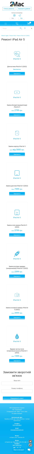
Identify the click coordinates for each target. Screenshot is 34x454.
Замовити (17, 73)
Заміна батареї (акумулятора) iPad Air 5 (17, 106)
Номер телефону (17, 390)
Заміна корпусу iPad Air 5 (17, 146)
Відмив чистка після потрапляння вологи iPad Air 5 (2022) (17, 351)
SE (21, 28)
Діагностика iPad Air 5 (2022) (17, 66)
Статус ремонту (9, 9)
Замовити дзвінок (24, 9)
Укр (13, 18)
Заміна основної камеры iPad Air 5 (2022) (17, 308)
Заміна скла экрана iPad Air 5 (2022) (17, 226)
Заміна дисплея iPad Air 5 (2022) (17, 186)
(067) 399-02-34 (17, 445)
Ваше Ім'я (17, 382)
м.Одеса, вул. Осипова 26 (17, 436)
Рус (21, 18)
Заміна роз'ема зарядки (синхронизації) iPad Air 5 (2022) (17, 267)
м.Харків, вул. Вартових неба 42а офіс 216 (17, 441)
